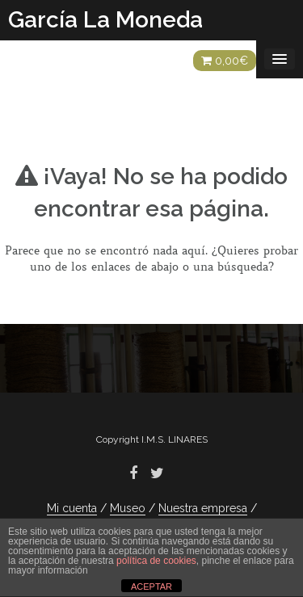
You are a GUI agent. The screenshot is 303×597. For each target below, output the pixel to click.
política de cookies (156, 560)
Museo (127, 508)
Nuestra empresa (202, 508)
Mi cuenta (72, 508)
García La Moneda (105, 19)
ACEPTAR (151, 586)
